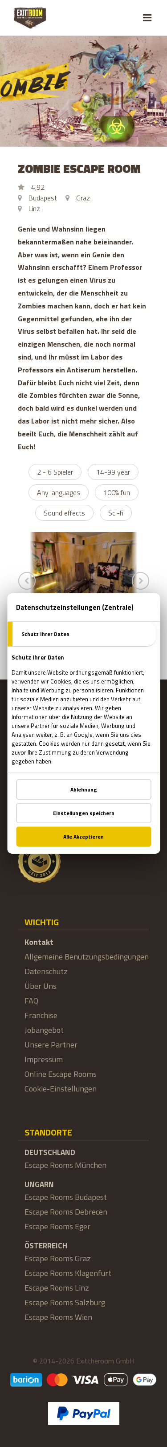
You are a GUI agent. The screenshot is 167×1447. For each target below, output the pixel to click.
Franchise (40, 1015)
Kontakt (38, 942)
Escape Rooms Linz (56, 1288)
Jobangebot (44, 1030)
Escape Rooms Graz (57, 1258)
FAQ (31, 1001)
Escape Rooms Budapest (65, 1197)
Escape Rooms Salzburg (64, 1302)
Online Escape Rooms (60, 1074)
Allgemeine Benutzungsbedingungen (86, 957)
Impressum (43, 1059)
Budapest (43, 197)
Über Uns (40, 986)
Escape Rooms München (65, 1165)
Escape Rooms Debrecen (65, 1212)
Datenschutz (46, 971)
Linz (34, 208)
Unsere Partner (50, 1045)
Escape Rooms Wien (58, 1317)
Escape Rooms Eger (57, 1226)
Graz (83, 197)
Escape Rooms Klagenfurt (67, 1273)
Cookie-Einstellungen (60, 1089)
